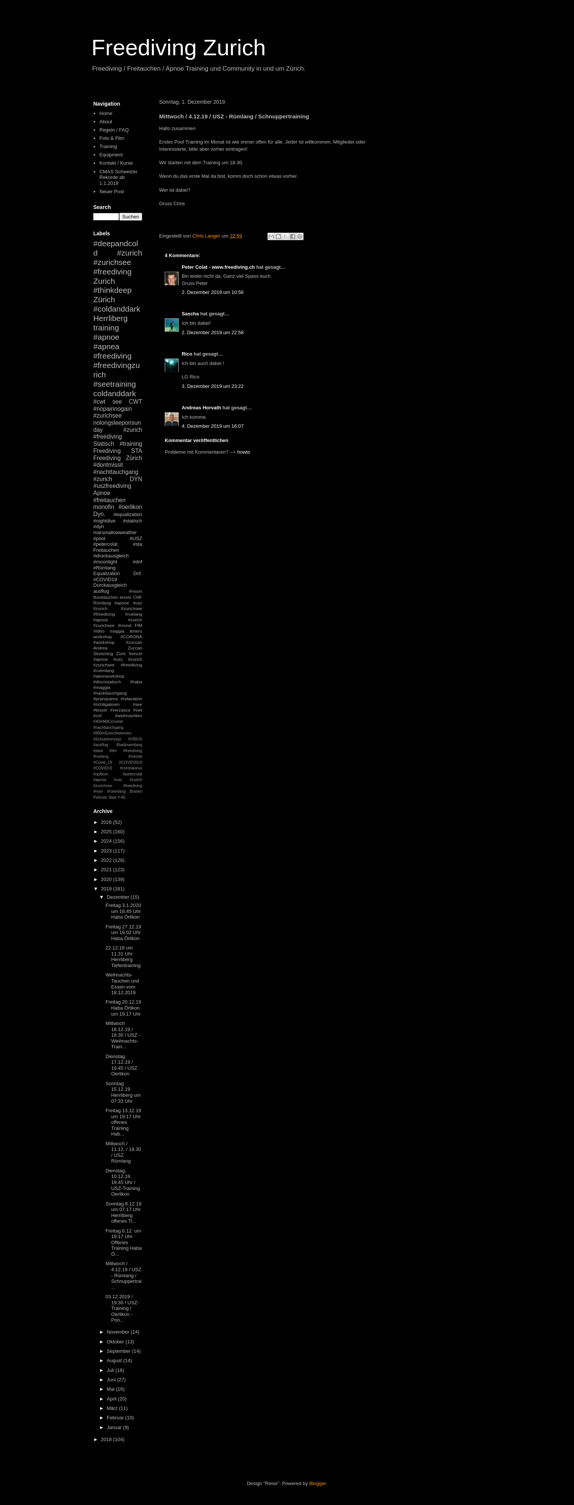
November (119, 1332)
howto (244, 452)
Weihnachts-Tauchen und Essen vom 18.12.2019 (122, 983)
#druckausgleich (111, 556)
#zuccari (134, 642)
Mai (111, 1389)
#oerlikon (130, 507)
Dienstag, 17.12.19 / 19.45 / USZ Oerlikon (121, 1065)
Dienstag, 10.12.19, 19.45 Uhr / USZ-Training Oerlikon (122, 1182)
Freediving (107, 451)
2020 (107, 879)
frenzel (135, 653)
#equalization (127, 514)
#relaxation (131, 698)
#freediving (112, 355)
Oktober (116, 1342)
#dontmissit (108, 465)
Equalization (106, 573)
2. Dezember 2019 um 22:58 (213, 332)
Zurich (104, 281)
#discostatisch (107, 681)
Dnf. (137, 573)
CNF (137, 597)
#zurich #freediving (117, 433)
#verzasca (120, 709)
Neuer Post (111, 191)
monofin (103, 507)
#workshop (104, 642)
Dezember (119, 897)
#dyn (98, 526)
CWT (135, 401)
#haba (136, 681)
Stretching (103, 653)
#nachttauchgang (115, 472)
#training (131, 444)
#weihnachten (128, 715)
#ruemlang (116, 791)
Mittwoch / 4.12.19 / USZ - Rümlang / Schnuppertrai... (123, 1275)
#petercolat (105, 544)
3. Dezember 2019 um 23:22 (213, 386)
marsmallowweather (115, 532)
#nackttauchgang (110, 692)
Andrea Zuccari (117, 647)
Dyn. (99, 514)
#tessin (100, 709)
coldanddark (114, 393)
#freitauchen (109, 500)
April (112, 1399)
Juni (112, 1379)
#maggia (101, 687)
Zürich (104, 299)
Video (99, 630)
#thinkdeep (112, 290)
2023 (107, 851)
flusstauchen (105, 597)
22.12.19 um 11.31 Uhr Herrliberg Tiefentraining (122, 956)
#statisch (132, 521)
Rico (187, 354)
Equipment (111, 154)
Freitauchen (106, 550)
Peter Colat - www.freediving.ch (218, 267)
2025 (107, 831)
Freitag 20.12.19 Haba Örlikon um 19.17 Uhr (123, 1007)
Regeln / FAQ (114, 130)
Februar (116, 1417)
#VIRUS (135, 739)
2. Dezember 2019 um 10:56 (213, 292)
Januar (115, 1427)
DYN (136, 479)
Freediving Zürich (117, 458)
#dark (98, 751)
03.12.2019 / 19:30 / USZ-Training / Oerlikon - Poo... (122, 1308)
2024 (107, 841)
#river (98, 791)
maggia (117, 630)
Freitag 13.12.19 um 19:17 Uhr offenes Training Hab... (123, 1122)
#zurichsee (107, 415)
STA (136, 451)
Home (105, 113)
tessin (126, 597)
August (115, 1360)
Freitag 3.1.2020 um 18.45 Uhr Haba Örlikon (123, 911)
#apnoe (106, 337)
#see (137, 704)
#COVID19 (105, 579)
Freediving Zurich (178, 47)
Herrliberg (110, 318)
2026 (107, 822)
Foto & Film (111, 138)
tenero (136, 630)
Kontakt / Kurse (116, 163)
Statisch (103, 444)
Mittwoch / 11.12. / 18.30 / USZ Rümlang (123, 1152)
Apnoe (101, 493)
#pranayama (105, 698)
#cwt (99, 401)
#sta (137, 544)
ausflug (101, 591)
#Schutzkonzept (107, 739)
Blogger (317, 1483)
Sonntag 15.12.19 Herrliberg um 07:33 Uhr (123, 1092)
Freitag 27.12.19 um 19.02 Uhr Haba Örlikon (123, 932)
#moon (135, 591)
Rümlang (102, 602)
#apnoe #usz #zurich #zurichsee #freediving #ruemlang (117, 665)
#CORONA (131, 636)
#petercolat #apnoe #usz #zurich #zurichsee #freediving (117, 780)
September (119, 1351)
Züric (121, 653)
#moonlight (105, 562)
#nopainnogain (112, 409)
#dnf (137, 562)
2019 (107, 889)
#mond (124, 625)
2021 (107, 869)
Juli (111, 1370)
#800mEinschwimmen (112, 733)
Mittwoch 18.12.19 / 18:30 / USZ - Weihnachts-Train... (122, 1034)
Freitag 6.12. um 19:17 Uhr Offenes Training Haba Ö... (123, 1242)
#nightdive (104, 521)
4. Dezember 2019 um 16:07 (213, 426)
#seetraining (114, 384)
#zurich (102, 479)
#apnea (106, 346)
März (113, 1408)
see (117, 401)
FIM (138, 625)
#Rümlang (104, 568)
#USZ (136, 538)
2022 (107, 860)
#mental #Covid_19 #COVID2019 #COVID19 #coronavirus (117, 762)
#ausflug (100, 745)
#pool (99, 538)
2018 (107, 1439)
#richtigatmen (106, 704)
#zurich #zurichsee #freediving (117, 262)
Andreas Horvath (201, 407)
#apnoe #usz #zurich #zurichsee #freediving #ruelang (117, 608)
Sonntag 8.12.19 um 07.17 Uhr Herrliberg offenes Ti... (123, 1212)
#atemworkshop (109, 676)
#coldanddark (116, 308)
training (106, 327)
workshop (102, 636)
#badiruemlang (129, 745)
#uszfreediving (112, 486)
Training (108, 146)
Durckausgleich (110, 585)
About (105, 121)
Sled (112, 797)
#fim (113, 751)
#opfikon (100, 774)
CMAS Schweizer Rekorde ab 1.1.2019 (118, 177)
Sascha (190, 313)
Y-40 (121, 797)
